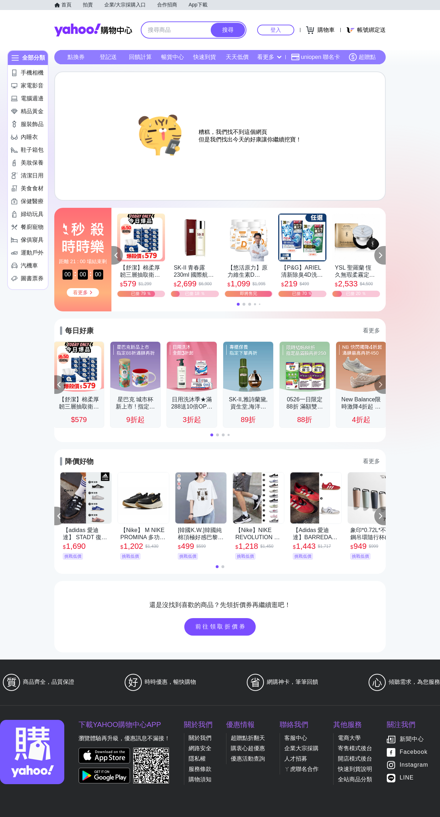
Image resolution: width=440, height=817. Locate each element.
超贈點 (362, 57)
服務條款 (200, 769)
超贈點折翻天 (248, 738)
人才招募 (295, 759)
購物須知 (200, 779)
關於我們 (200, 738)
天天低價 (237, 57)
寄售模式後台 (355, 748)
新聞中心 (412, 739)
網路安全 (200, 748)
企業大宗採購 (301, 748)
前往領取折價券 (221, 626)
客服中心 (295, 738)
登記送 (108, 57)
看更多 (269, 57)
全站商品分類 (355, 779)
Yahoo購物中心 (93, 30)
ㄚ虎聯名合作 (301, 769)
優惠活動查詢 (248, 759)
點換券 (76, 57)
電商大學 (349, 738)
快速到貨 (204, 57)
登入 (275, 30)
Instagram (414, 765)
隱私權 (197, 759)
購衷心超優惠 (248, 748)
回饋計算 (140, 57)
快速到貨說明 (355, 769)
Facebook (414, 752)
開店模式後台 (355, 759)
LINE (407, 778)
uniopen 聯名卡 (315, 57)
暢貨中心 (172, 57)
